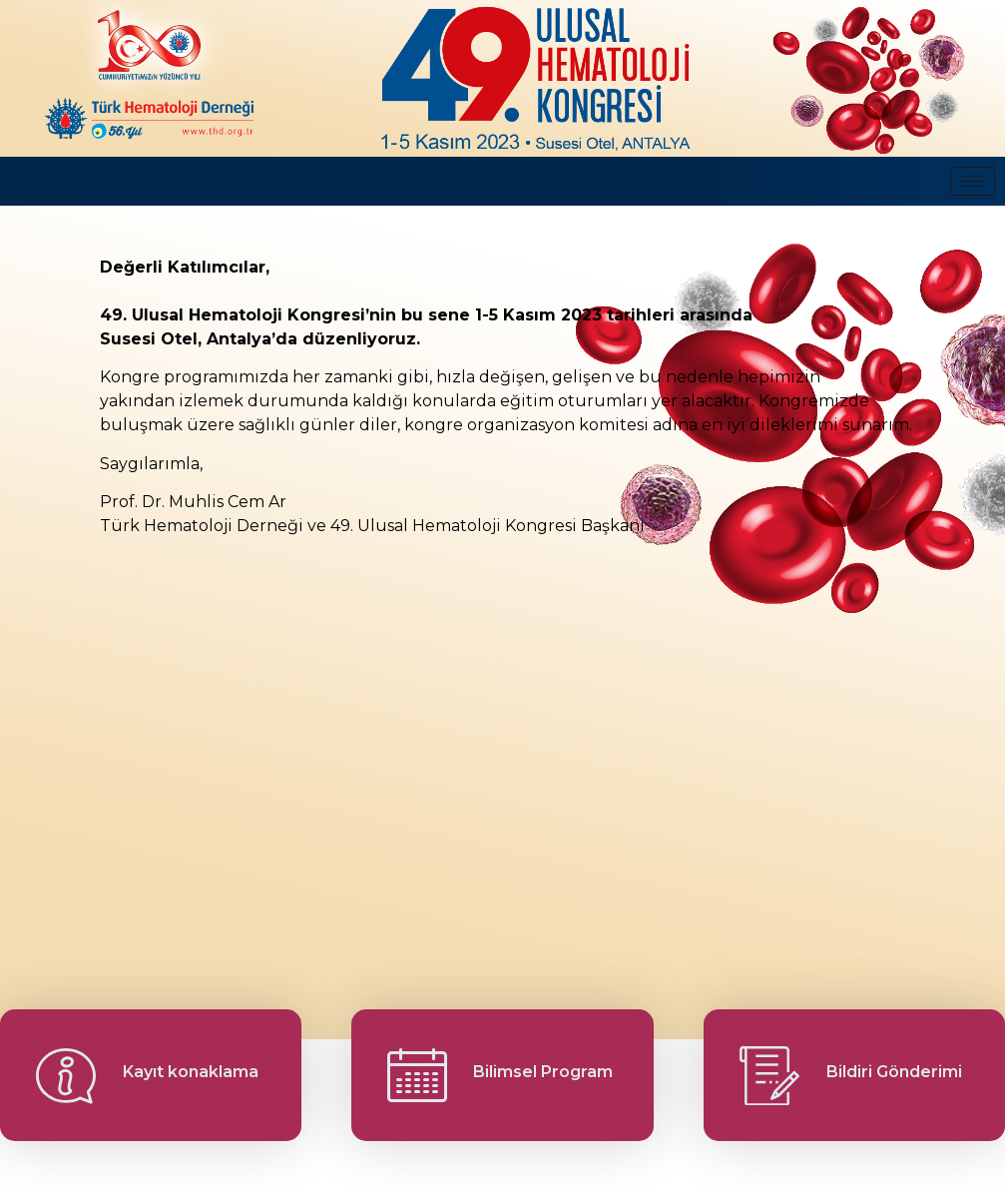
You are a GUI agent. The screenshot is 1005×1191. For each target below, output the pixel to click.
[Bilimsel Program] (417, 1075)
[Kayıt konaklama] (66, 1075)
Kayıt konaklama (190, 1071)
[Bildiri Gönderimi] (769, 1075)
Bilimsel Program (543, 1071)
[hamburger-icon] (972, 181)
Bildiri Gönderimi (894, 1071)
